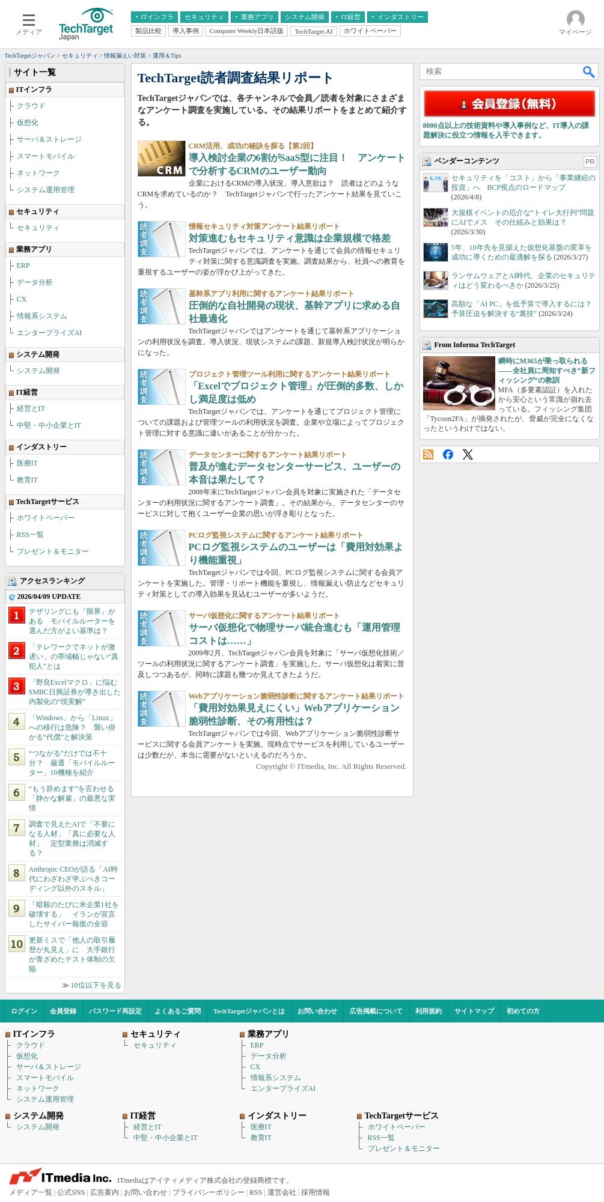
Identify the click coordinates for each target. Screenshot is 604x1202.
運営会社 (281, 1192)
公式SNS (71, 1192)
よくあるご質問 (177, 1011)
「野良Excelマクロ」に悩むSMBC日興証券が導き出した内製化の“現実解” (75, 692)
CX (22, 299)
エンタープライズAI (49, 333)
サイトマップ (474, 1011)
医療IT (27, 463)
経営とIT (31, 408)
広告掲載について (376, 1011)
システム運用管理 (46, 190)
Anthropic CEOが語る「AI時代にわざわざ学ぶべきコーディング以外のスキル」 (73, 879)
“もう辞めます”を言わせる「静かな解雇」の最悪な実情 (72, 798)
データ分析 (35, 282)
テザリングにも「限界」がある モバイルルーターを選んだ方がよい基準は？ (72, 621)
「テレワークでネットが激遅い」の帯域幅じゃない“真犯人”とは (73, 656)
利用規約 (428, 1011)
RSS (428, 454)
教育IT (27, 480)
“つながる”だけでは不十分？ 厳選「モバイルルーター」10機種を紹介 (72, 763)
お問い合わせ (317, 1011)
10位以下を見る (96, 985)
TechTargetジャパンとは (249, 1011)
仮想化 (27, 122)
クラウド (31, 106)
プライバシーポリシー (208, 1192)
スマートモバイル (46, 156)
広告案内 (104, 1192)
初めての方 (523, 1011)
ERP (23, 265)
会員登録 (63, 1011)
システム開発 (38, 370)
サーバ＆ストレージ (49, 139)
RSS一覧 (30, 534)
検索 (590, 71)
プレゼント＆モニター (53, 551)
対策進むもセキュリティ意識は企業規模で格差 (290, 238)
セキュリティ (38, 227)
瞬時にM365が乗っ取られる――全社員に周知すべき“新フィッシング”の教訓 (547, 370)
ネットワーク (38, 173)
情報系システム (42, 316)
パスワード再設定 (115, 1011)
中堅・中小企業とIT (49, 425)
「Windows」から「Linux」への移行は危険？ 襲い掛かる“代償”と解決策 (73, 727)
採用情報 (315, 1192)
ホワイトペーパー (46, 518)
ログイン (24, 1011)
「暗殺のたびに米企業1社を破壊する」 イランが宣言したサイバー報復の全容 (74, 914)
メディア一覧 (30, 1192)
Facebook (448, 454)
